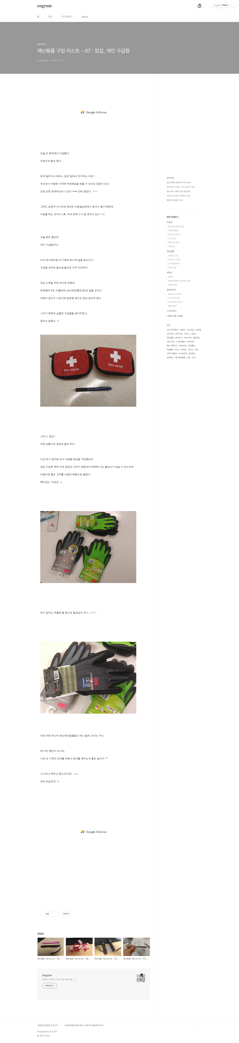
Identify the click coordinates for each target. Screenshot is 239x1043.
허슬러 (182, 330)
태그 (50, 16)
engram (44, 6)
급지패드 (170, 357)
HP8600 (182, 345)
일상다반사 (171, 290)
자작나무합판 (172, 353)
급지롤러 (191, 345)
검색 (192, 6)
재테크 (170, 277)
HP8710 (178, 338)
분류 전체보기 (172, 217)
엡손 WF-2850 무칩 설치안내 (178, 191)
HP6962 (179, 334)
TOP (199, 1026)
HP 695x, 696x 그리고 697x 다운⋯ (181, 187)
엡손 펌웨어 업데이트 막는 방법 (178, 182)
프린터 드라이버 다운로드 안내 (178, 196)
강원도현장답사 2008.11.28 (179, 281)
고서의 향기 (172, 311)
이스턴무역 (182, 353)
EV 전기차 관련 (174, 298)
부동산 (169, 272)
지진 (196, 349)
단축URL (171, 246)
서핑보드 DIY (173, 256)
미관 (188, 357)
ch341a (170, 334)
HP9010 (190, 342)
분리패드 (192, 353)
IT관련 (169, 222)
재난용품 (170, 338)
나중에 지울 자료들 (175, 316)
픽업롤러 (170, 349)
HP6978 (187, 338)
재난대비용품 (180, 357)
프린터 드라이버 (174, 234)
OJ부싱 (183, 349)
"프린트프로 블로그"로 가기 (47, 1025)
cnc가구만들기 (172, 330)
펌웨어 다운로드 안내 (175, 200)
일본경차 (196, 338)
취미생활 (170, 251)
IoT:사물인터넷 (174, 263)
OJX (194, 357)
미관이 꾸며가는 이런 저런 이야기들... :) (59, 979)
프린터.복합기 (173, 230)
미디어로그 (67, 16)
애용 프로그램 (173, 242)
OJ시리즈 (172, 238)
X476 (190, 349)
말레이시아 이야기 (175, 294)
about (85, 16)
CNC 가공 (172, 267)
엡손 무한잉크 (172, 345)
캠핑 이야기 (172, 306)
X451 (186, 334)
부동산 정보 (172, 285)
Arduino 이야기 (174, 260)
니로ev (193, 334)
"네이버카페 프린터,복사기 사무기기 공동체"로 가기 (83, 1025)
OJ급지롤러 (180, 342)
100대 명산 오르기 (175, 302)
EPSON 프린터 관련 (176, 226)
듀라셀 (198, 330)
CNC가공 (170, 342)
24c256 (190, 330)
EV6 (177, 349)
